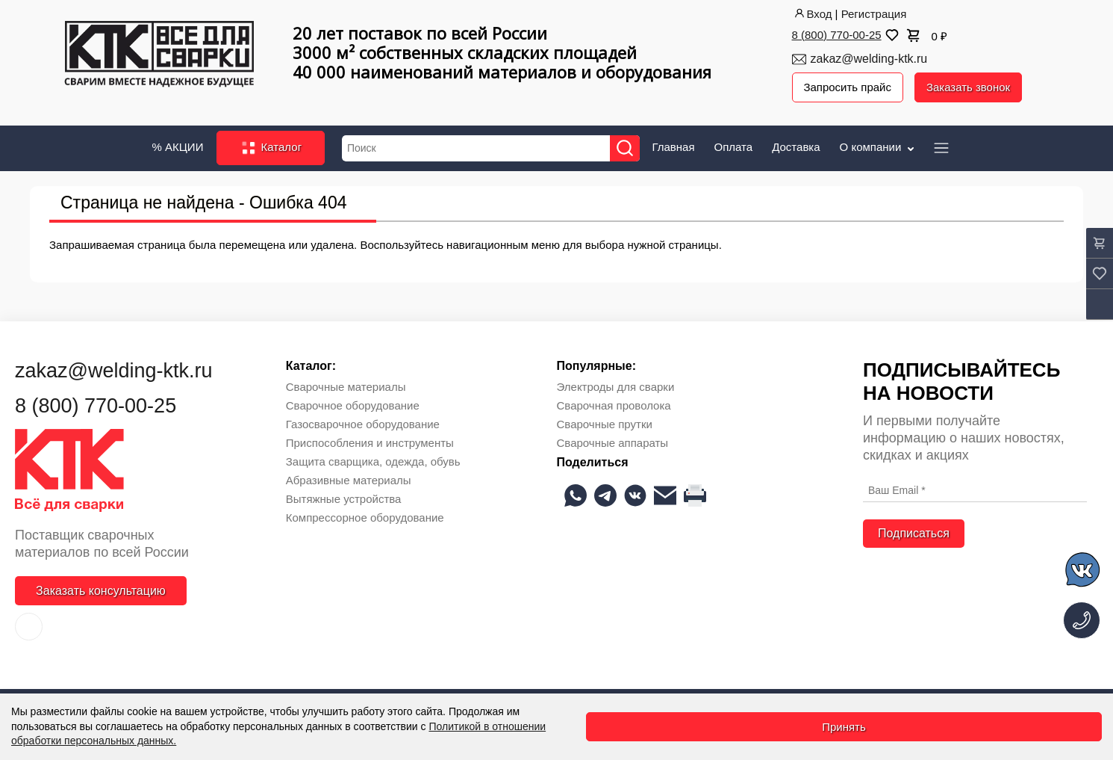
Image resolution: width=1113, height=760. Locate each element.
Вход (812, 13)
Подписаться (914, 533)
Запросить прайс (848, 87)
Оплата (733, 146)
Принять (844, 726)
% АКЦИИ (178, 146)
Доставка (796, 146)
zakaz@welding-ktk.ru (869, 58)
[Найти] (625, 148)
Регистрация (874, 13)
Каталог (271, 148)
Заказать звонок (968, 87)
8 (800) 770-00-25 (837, 34)
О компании (878, 146)
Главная (673, 146)
